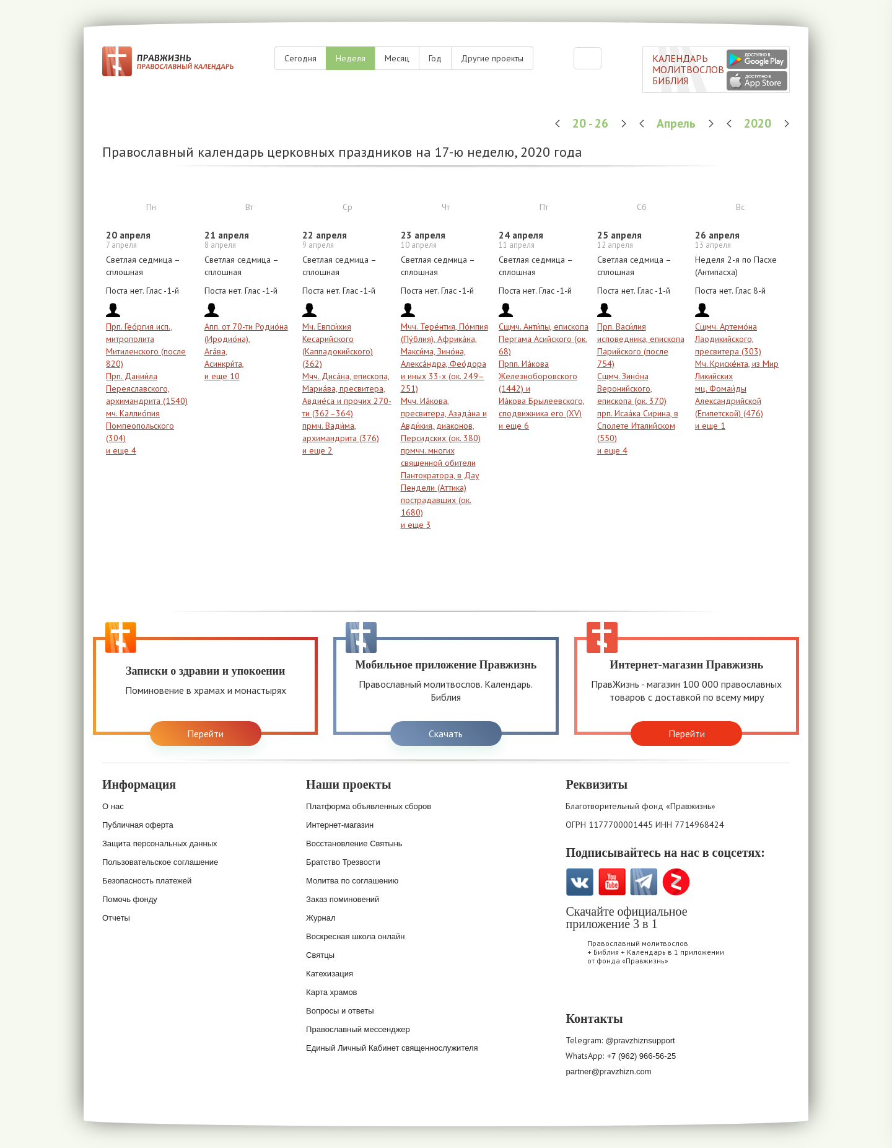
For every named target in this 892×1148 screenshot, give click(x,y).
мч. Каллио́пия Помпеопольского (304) (140, 426)
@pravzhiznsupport (640, 1040)
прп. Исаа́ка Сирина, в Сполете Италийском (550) (637, 426)
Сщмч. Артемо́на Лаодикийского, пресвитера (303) (728, 339)
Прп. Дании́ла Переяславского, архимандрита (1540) (147, 388)
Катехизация (329, 973)
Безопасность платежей (146, 880)
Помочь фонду (129, 899)
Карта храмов (331, 992)
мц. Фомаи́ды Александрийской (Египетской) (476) (729, 401)
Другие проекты (492, 58)
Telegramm (644, 882)
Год (435, 58)
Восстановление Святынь (354, 843)
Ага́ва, (215, 351)
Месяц (397, 58)
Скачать (446, 733)
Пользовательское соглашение (160, 862)
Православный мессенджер (358, 1029)
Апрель (678, 123)
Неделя (350, 58)
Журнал (320, 917)
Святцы (320, 955)
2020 (759, 123)
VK (579, 882)
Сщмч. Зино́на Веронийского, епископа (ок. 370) (632, 388)
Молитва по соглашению (352, 880)
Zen (676, 882)
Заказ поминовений (342, 899)
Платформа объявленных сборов (368, 806)
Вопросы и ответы (340, 1010)
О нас (113, 806)
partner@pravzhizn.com (608, 1071)
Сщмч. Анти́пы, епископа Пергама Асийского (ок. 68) (543, 339)
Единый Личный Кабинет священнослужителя (392, 1048)
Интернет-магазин (340, 825)
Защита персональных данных (159, 843)
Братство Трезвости (343, 862)
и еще (121, 450)
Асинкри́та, (224, 363)
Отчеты (116, 917)
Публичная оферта (137, 825)
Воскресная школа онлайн (355, 936)
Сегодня (300, 58)
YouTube (612, 882)
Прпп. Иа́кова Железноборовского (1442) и (538, 376)
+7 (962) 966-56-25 (641, 1056)
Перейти (205, 733)
